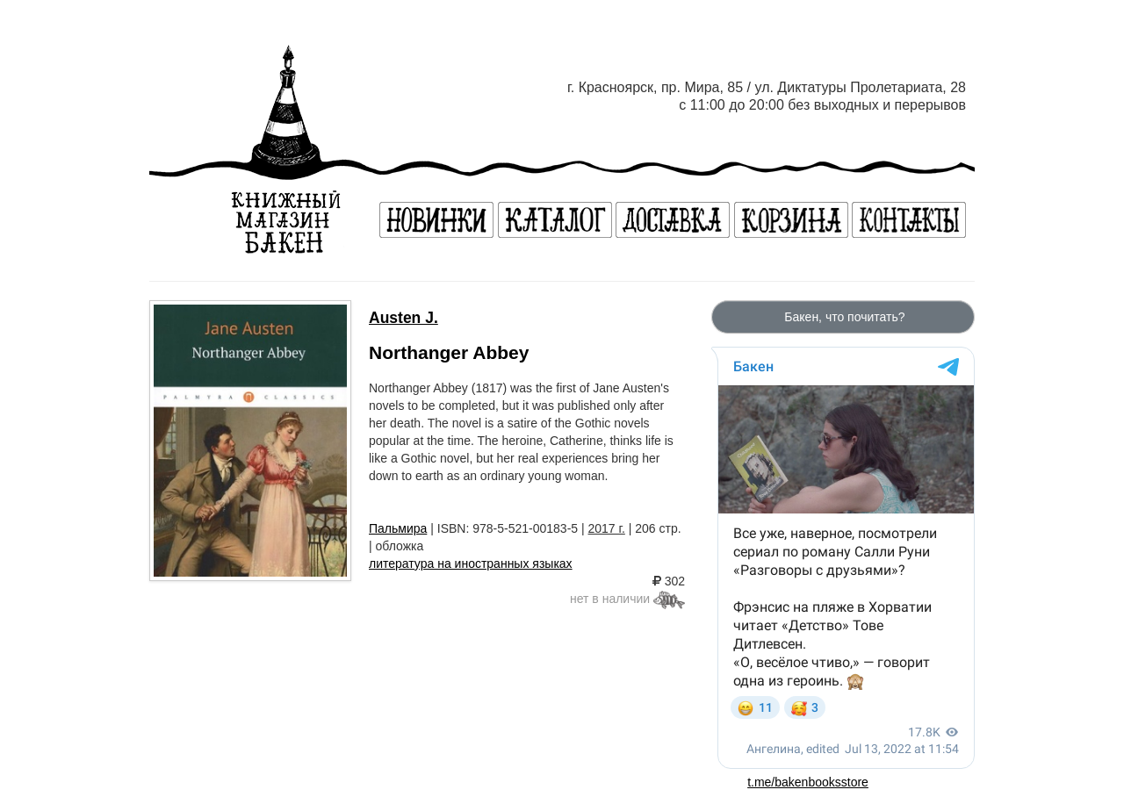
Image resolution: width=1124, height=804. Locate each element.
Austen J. (403, 318)
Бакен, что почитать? (842, 317)
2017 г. (606, 528)
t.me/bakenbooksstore (807, 782)
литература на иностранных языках (471, 563)
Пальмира (398, 528)
